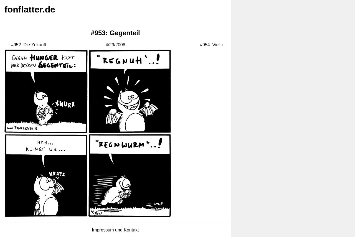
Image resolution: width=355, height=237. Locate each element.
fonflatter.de (29, 9)
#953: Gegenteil (115, 33)
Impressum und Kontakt (115, 230)
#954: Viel (210, 44)
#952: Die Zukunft (28, 44)
